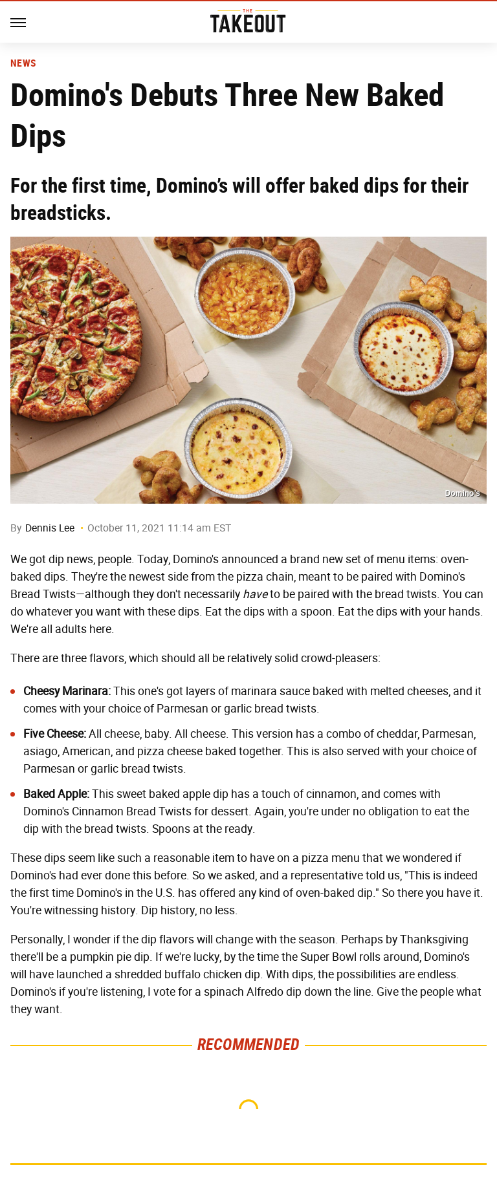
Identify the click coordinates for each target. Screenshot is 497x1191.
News (23, 63)
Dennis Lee (49, 528)
